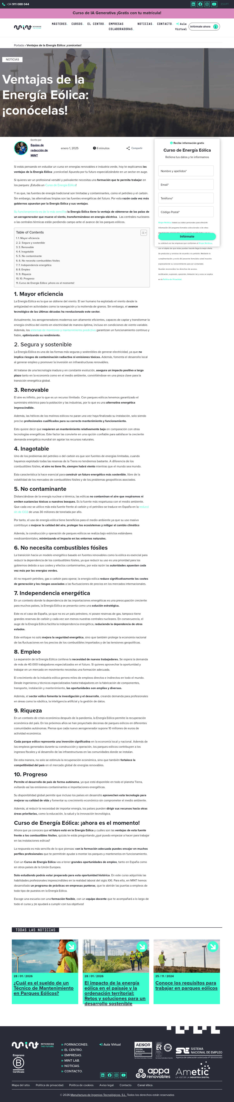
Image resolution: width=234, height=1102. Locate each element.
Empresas (72, 1055)
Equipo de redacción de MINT (39, 150)
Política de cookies (81, 1085)
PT (227, 4)
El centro (95, 23)
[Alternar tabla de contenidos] (142, 233)
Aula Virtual (112, 1044)
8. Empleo (24, 269)
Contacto (164, 23)
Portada (19, 45)
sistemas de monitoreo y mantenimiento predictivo (63, 330)
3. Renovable (26, 247)
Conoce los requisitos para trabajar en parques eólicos (186, 986)
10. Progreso (27, 278)
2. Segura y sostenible (32, 243)
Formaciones (75, 1044)
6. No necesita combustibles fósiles (39, 261)
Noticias (144, 23)
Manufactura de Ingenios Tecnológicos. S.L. (98, 1095)
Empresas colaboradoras (121, 26)
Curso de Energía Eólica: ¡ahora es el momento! (46, 283)
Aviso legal (106, 1085)
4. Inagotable (26, 252)
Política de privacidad (49, 1085)
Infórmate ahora (200, 27)
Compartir (136, 148)
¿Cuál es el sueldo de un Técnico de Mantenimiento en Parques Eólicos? (44, 988)
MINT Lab (71, 1060)
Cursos (76, 23)
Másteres (59, 23)
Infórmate (187, 236)
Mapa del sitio (21, 1085)
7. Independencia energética (34, 265)
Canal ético (144, 1085)
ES (222, 4)
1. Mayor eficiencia (28, 238)
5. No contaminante (30, 256)
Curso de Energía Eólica (60, 185)
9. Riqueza (25, 274)
